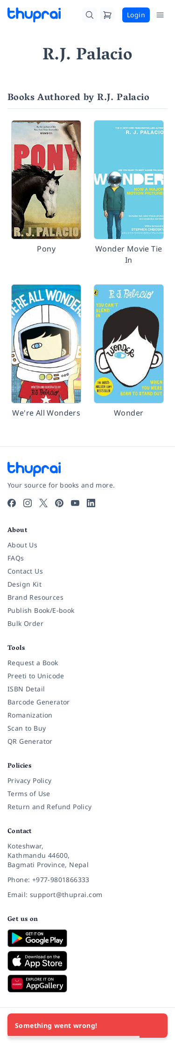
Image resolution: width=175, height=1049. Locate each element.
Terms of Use (28, 793)
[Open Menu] (160, 14)
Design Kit (24, 584)
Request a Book (32, 662)
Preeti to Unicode (35, 675)
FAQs (15, 557)
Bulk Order (25, 623)
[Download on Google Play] (87, 938)
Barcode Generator (38, 701)
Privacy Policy (29, 780)
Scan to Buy (26, 728)
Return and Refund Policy (49, 806)
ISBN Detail (26, 688)
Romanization (30, 715)
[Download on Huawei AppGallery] (87, 983)
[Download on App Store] (87, 961)
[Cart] (107, 14)
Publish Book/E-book (41, 610)
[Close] (155, 1025)
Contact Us (25, 571)
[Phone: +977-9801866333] (87, 879)
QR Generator (30, 741)
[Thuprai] (34, 14)
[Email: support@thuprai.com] (87, 894)
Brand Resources (35, 597)
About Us (22, 544)
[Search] (89, 14)
